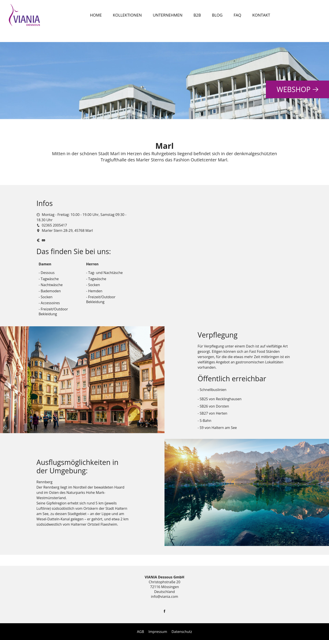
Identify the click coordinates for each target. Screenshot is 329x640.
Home (96, 15)
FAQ (237, 15)
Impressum (157, 631)
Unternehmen (167, 15)
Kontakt (261, 15)
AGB (140, 631)
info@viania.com (164, 596)
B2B (197, 15)
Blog (217, 15)
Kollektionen (127, 15)
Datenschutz (182, 631)
